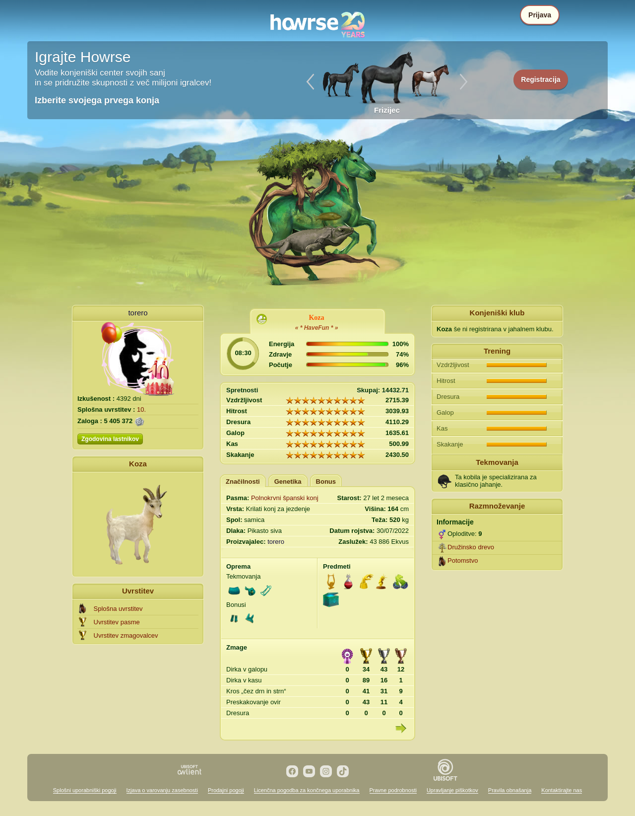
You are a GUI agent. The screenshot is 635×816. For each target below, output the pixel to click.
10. (141, 409)
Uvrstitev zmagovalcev (126, 635)
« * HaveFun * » (316, 327)
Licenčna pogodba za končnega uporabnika (307, 790)
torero (137, 312)
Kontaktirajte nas (561, 790)
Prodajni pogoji (226, 790)
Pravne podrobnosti (393, 790)
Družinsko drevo (470, 547)
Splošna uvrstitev (118, 608)
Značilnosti (243, 481)
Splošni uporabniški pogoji (85, 790)
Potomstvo (462, 560)
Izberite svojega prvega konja (97, 100)
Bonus (326, 481)
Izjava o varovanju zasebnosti (162, 790)
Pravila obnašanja (509, 790)
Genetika (288, 481)
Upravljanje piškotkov (452, 790)
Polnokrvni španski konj (284, 498)
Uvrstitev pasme (117, 622)
